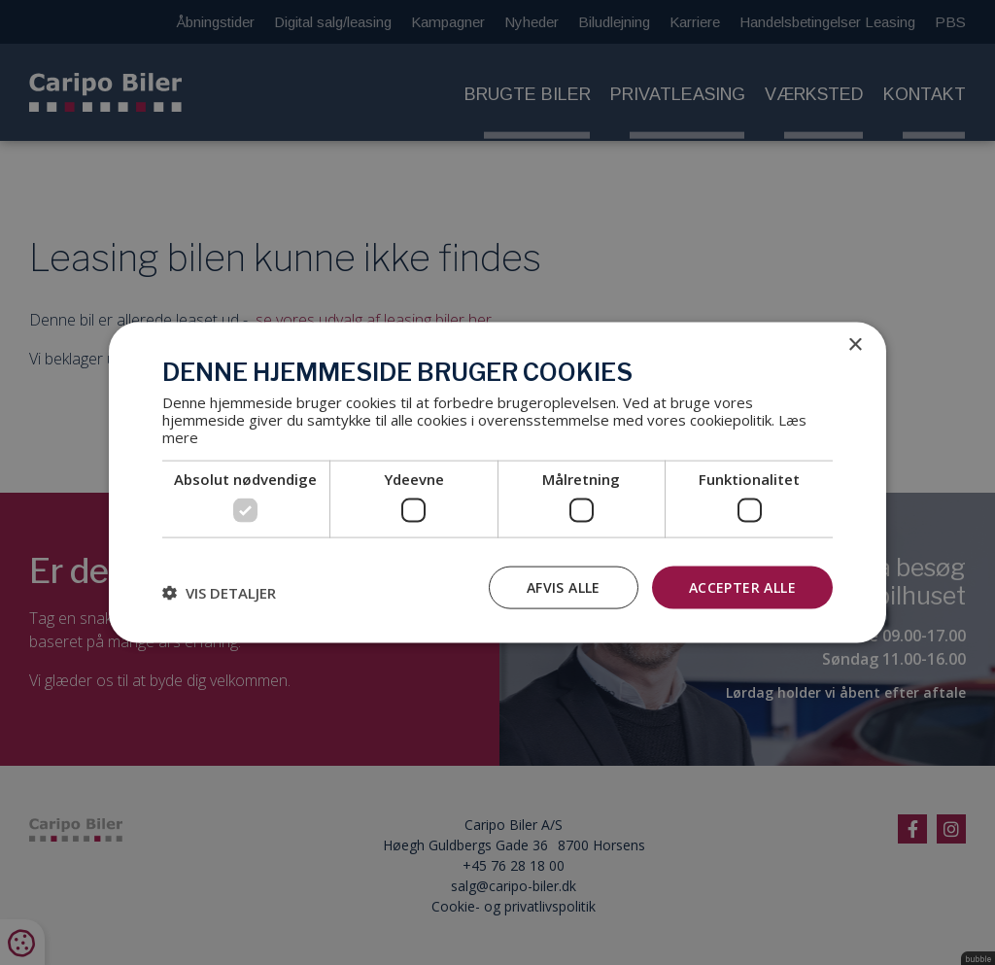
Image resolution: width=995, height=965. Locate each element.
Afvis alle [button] (563, 586)
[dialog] (497, 482)
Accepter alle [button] (742, 586)
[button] (219, 592)
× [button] (854, 344)
